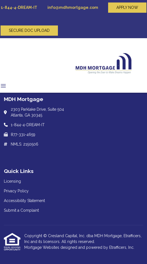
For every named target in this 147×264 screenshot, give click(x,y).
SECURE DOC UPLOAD (29, 30)
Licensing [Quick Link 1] (12, 181)
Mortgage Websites (42, 247)
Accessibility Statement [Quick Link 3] (24, 200)
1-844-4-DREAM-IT (18, 7)
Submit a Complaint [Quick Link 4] (21, 210)
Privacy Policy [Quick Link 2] (16, 191)
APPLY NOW (127, 7)
